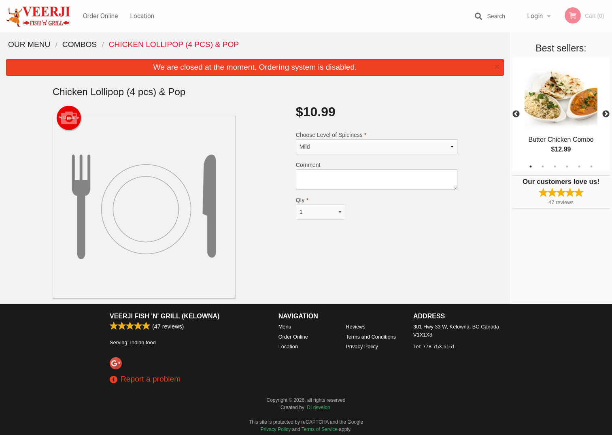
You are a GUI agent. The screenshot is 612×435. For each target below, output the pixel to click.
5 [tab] (579, 166)
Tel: (434, 346)
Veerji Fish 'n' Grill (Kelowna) (164, 316)
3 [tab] (555, 166)
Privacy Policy (362, 346)
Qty (320, 208)
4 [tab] (567, 166)
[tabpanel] (561, 114)
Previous (516, 114)
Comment (376, 176)
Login (535, 16)
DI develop (318, 407)
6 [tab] (591, 166)
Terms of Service (320, 429)
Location (142, 16)
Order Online (100, 16)
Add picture (69, 118)
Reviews (355, 327)
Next (606, 114)
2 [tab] (543, 166)
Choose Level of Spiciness (376, 143)
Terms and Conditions (371, 337)
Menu (284, 327)
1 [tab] (531, 166)
